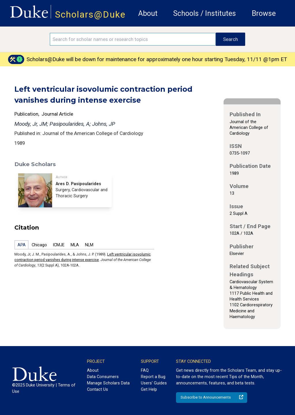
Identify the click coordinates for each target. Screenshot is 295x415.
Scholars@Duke (90, 14)
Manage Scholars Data (108, 383)
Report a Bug (153, 376)
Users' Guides (154, 383)
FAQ (145, 370)
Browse (264, 13)
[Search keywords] (133, 39)
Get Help (149, 389)
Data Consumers (103, 376)
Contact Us (97, 389)
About (148, 13)
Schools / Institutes (204, 13)
